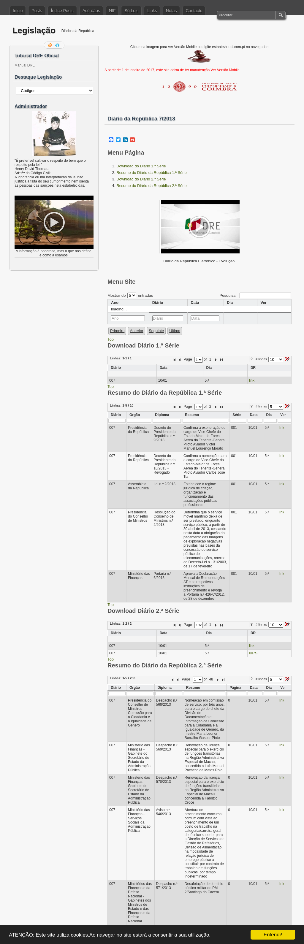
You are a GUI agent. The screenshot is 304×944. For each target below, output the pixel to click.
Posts (36, 10)
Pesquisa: (255, 295)
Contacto (194, 10)
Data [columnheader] (195, 302)
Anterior (136, 331)
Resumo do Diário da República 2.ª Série (151, 185)
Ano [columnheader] (114, 302)
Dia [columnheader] (230, 302)
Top (110, 339)
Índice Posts (62, 10)
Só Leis (131, 10)
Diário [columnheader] (157, 302)
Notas (171, 10)
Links (152, 10)
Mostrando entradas (130, 295)
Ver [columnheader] (263, 302)
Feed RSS (50, 45)
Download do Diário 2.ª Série (141, 179)
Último (174, 331)
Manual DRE (25, 65)
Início (18, 10)
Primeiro (117, 331)
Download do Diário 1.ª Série (141, 166)
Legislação (34, 30)
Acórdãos (91, 10)
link (251, 380)
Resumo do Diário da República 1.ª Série (151, 172)
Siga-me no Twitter (58, 45)
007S (253, 653)
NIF (112, 10)
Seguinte (156, 331)
